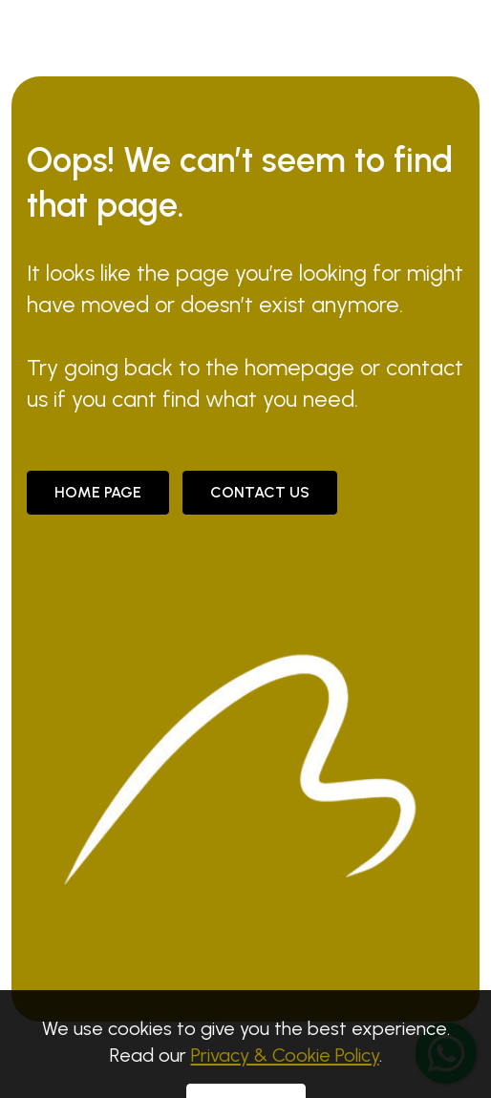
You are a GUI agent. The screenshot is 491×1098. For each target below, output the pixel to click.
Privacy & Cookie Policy (285, 1069)
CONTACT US (260, 492)
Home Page (97, 492)
